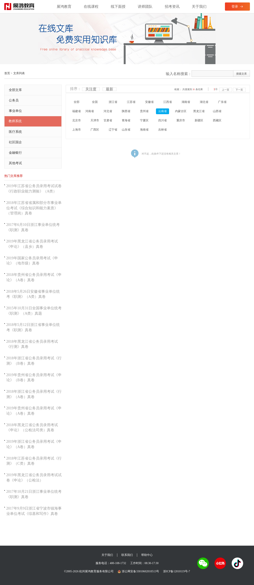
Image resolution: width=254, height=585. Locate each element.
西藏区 (217, 120)
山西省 (217, 111)
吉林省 (162, 129)
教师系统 (15, 121)
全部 (76, 102)
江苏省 (131, 102)
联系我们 (127, 555)
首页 (7, 73)
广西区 (94, 129)
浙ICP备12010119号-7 (176, 571)
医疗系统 (15, 131)
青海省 (126, 120)
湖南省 (186, 102)
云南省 (162, 111)
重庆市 (180, 120)
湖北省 (204, 102)
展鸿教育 (64, 7)
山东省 (126, 129)
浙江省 (113, 102)
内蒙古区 (180, 111)
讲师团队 (145, 7)
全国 (95, 102)
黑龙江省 (199, 111)
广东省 (222, 102)
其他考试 (15, 163)
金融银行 (15, 152)
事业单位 (15, 111)
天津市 (94, 120)
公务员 (14, 100)
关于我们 (199, 7)
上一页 (225, 89)
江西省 (167, 102)
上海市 (76, 129)
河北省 (108, 111)
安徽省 (149, 102)
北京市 (76, 120)
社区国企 (15, 142)
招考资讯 (172, 7)
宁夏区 (144, 120)
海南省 (144, 129)
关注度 (90, 89)
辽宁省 (113, 129)
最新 (109, 89)
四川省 (162, 120)
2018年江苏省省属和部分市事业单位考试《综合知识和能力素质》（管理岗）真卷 (34, 208)
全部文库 (15, 90)
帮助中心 (147, 555)
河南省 (89, 111)
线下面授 (118, 7)
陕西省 (126, 111)
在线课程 (91, 7)
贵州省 (144, 111)
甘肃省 (108, 120)
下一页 (239, 89)
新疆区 (199, 120)
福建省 (76, 111)
